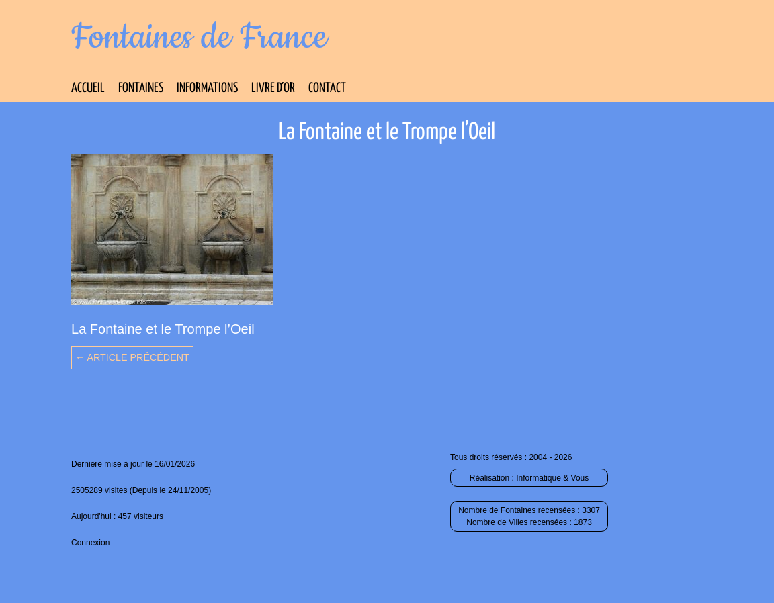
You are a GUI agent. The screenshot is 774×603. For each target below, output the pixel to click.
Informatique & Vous (552, 478)
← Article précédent (132, 357)
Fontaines (140, 88)
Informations (207, 88)
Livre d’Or (273, 88)
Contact (327, 88)
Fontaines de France (199, 37)
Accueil (88, 88)
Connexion (90, 542)
